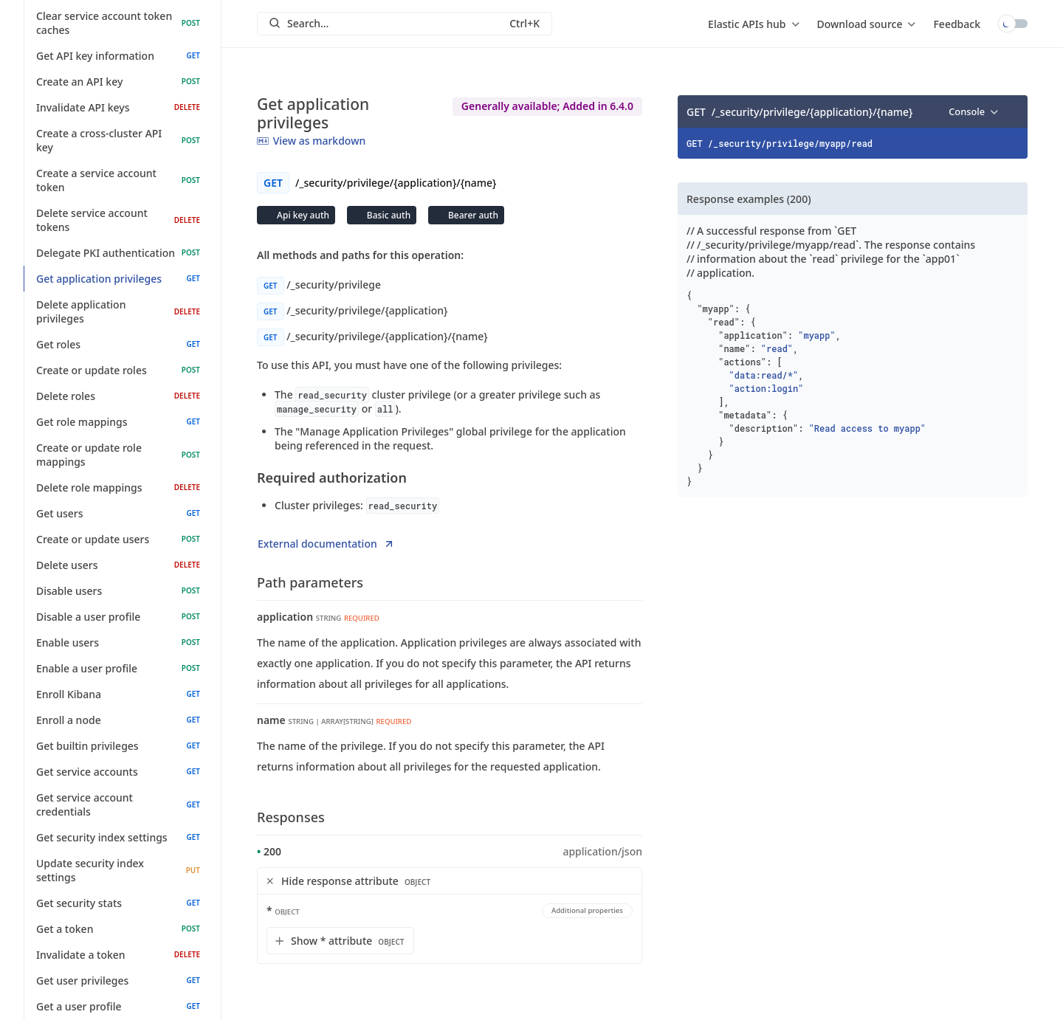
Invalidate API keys (118, 107)
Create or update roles (118, 370)
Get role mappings (118, 422)
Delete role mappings (118, 487)
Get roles (118, 344)
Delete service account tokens (118, 220)
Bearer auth (472, 215)
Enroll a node (118, 720)
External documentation (326, 544)
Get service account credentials (118, 804)
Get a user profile (118, 1006)
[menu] (753, 23)
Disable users (118, 591)
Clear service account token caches (118, 23)
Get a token (118, 929)
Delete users (118, 565)
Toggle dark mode (1013, 23)
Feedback (956, 24)
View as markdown (311, 141)
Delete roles (118, 396)
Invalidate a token (118, 955)
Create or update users (118, 539)
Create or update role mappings (118, 455)
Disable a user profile (118, 617)
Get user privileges (118, 981)
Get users (118, 513)
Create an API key (118, 82)
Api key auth (302, 215)
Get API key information (118, 56)
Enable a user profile (118, 668)
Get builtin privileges (118, 746)
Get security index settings (118, 837)
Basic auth (387, 215)
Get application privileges (118, 279)
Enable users (118, 642)
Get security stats (118, 903)
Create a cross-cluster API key (118, 140)
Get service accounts (118, 772)
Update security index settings (118, 870)
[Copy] (1011, 111)
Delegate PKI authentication (118, 253)
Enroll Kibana (118, 694)
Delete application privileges (118, 311)
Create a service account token (118, 180)
